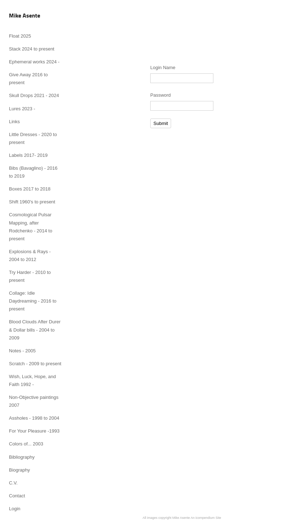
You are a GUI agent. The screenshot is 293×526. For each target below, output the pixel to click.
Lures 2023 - (22, 108)
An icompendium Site (206, 518)
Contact (17, 495)
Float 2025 (20, 36)
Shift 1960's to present (32, 201)
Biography (19, 470)
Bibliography (22, 457)
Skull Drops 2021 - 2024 (34, 95)
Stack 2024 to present (31, 49)
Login (14, 508)
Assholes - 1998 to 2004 (34, 418)
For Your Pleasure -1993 (34, 431)
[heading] (24, 16)
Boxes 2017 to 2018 (30, 189)
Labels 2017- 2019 (28, 155)
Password (160, 95)
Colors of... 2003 (26, 444)
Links (14, 121)
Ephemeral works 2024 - (34, 61)
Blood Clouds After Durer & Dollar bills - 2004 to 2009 (35, 329)
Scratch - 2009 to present (35, 363)
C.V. (13, 483)
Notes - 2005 (22, 350)
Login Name (162, 67)
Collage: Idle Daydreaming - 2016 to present (32, 301)
